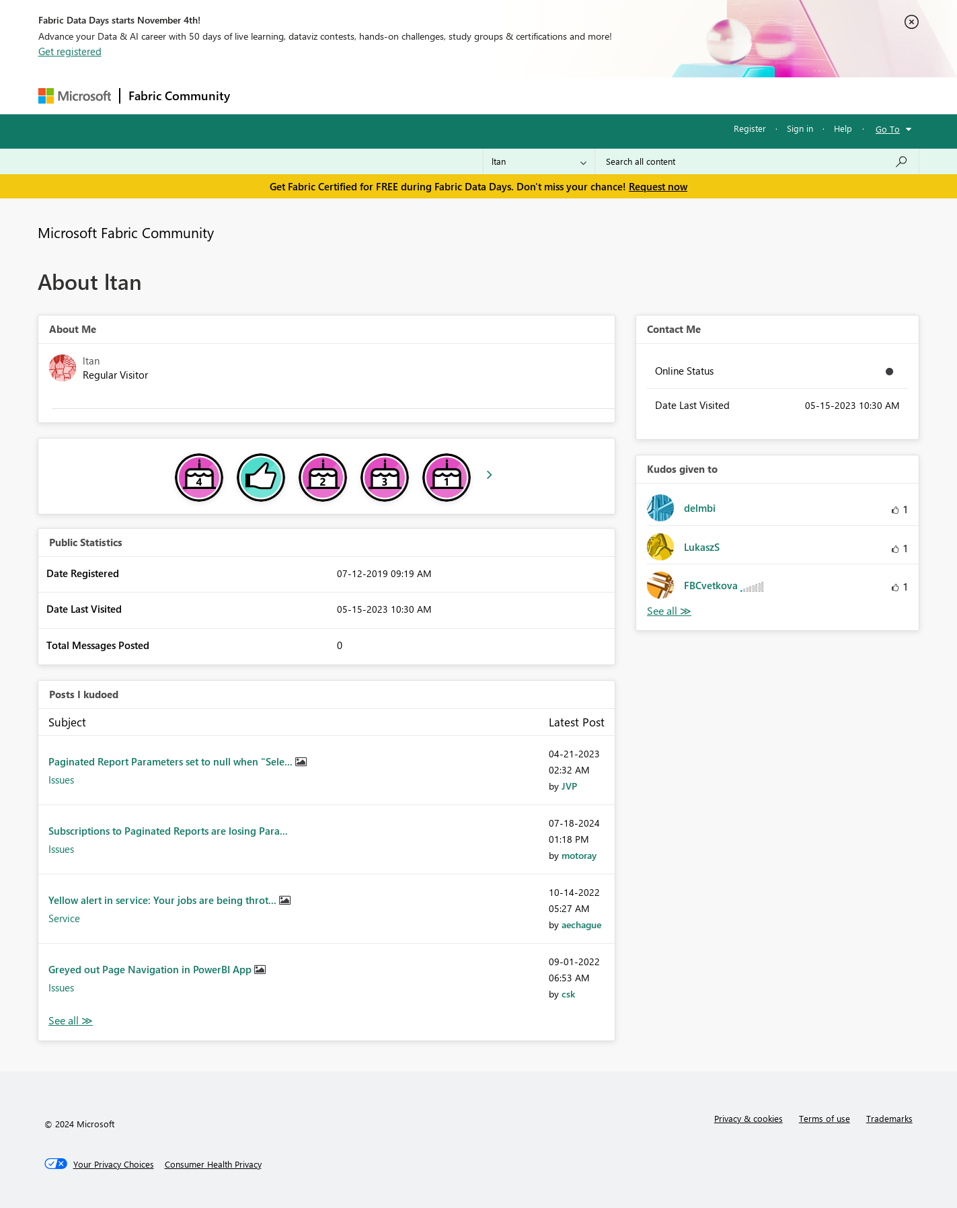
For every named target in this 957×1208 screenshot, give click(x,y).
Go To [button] (888, 129)
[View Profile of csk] (568, 993)
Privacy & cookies (748, 1118)
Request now (658, 186)
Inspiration (319, 95)
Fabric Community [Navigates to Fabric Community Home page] (179, 95)
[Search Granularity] (539, 161)
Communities (435, 95)
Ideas (375, 95)
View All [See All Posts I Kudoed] (70, 1020)
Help (843, 128)
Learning (547, 95)
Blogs (495, 95)
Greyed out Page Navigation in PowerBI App (151, 969)
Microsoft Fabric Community (126, 232)
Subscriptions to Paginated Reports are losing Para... (168, 830)
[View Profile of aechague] (581, 924)
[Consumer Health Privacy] (213, 1164)
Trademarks (889, 1118)
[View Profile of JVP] (569, 786)
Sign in (800, 128)
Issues (61, 779)
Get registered (70, 51)
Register (750, 128)
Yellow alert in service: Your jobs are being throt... (163, 900)
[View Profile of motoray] (579, 855)
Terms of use (824, 1118)
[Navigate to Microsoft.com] (74, 96)
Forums (260, 95)
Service (64, 918)
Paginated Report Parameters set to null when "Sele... (171, 761)
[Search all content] (757, 161)
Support (603, 95)
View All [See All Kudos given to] (669, 611)
